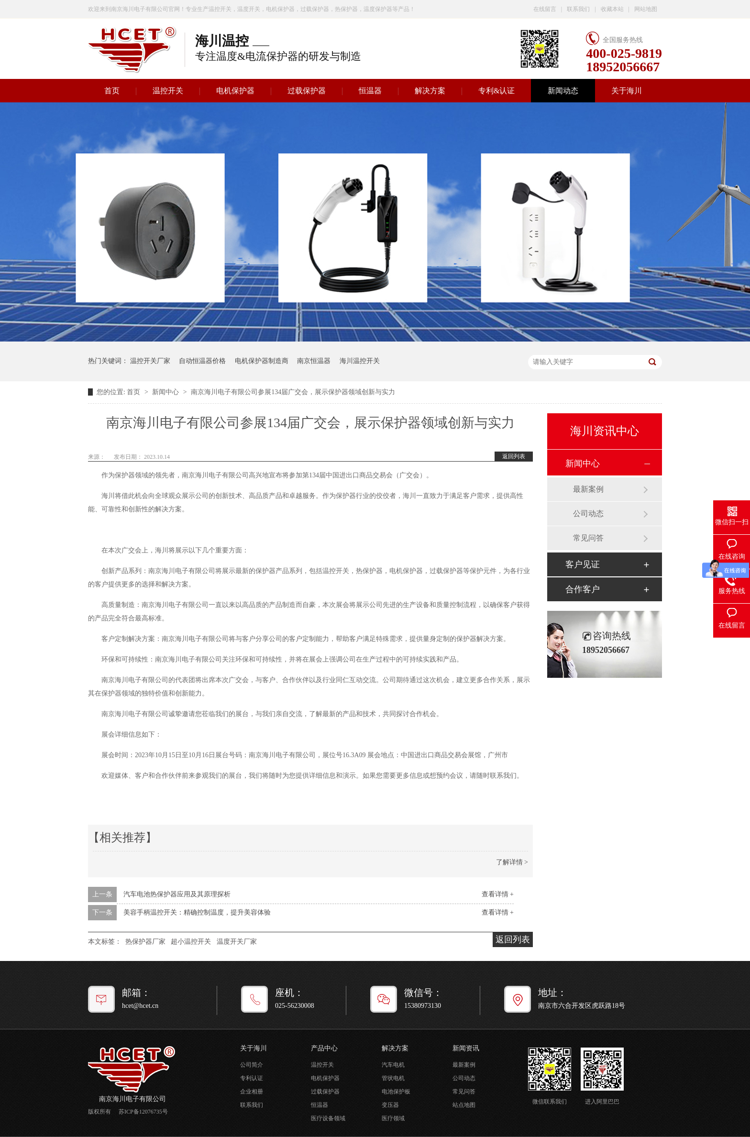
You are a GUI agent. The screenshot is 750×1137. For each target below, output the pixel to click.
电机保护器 (235, 91)
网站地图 (645, 9)
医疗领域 (393, 1118)
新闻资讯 (465, 1048)
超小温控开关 (191, 941)
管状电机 (393, 1078)
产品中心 (324, 1048)
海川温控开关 (360, 360)
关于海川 (626, 91)
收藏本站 (612, 9)
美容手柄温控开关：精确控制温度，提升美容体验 (197, 912)
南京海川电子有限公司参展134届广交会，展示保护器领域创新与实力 (293, 392)
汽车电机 (393, 1064)
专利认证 (251, 1078)
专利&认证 (496, 91)
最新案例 (588, 489)
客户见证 (582, 564)
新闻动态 (563, 91)
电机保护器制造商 (261, 360)
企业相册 (251, 1091)
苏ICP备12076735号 (143, 1111)
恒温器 (370, 91)
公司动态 (588, 513)
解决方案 (430, 91)
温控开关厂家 (150, 360)
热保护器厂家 (145, 941)
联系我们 (578, 9)
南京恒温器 (314, 360)
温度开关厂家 (237, 941)
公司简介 (251, 1064)
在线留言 (544, 9)
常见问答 (588, 538)
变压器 (390, 1105)
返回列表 (513, 456)
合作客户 (582, 589)
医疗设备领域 (328, 1118)
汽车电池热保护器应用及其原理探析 (177, 894)
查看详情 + (498, 894)
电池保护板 (396, 1091)
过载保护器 (306, 91)
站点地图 (463, 1105)
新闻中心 (166, 392)
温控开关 (168, 91)
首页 (112, 91)
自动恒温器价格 (202, 360)
